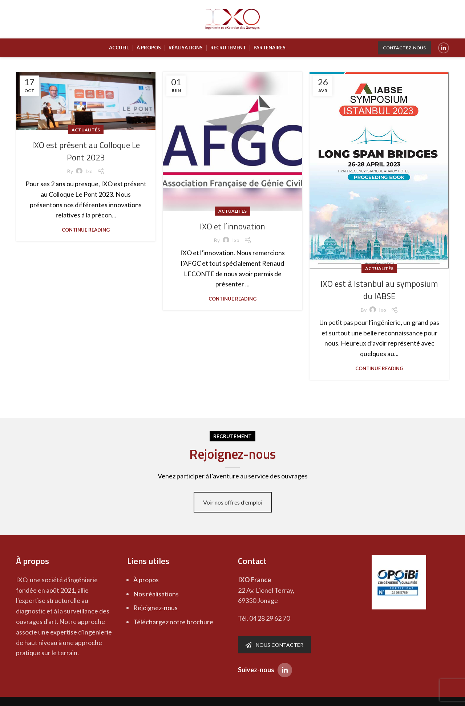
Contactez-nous (404, 47)
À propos (146, 580)
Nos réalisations (156, 594)
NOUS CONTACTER (274, 645)
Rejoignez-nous (155, 608)
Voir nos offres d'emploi (232, 502)
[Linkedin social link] (443, 47)
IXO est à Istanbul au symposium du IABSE (379, 289)
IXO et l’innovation (232, 226)
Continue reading (86, 230)
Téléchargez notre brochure (173, 622)
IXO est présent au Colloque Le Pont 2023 (85, 151)
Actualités (86, 129)
